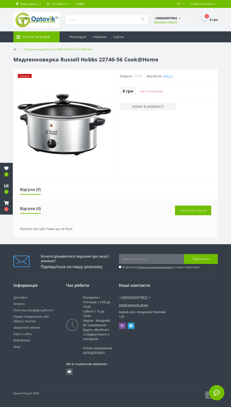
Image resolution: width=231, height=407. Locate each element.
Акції (17, 346)
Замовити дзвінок (165, 22)
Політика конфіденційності (155, 267)
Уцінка (118, 37)
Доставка (20, 297)
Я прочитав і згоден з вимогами (161, 267)
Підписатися (201, 259)
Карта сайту (22, 334)
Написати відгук (193, 210)
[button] (28, 4)
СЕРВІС (80, 4)
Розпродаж (78, 37)
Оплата (19, 304)
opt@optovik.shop (133, 305)
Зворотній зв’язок (26, 327)
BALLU (168, 76)
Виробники (21, 340)
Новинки (100, 37)
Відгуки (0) (30, 189)
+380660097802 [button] (135, 297)
